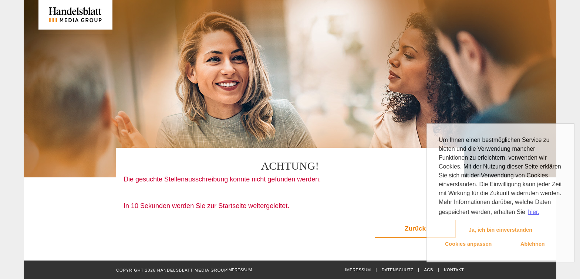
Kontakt (454, 270)
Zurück (415, 228)
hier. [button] (533, 212)
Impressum (358, 270)
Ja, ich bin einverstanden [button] (500, 230)
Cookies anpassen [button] (468, 244)
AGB (428, 270)
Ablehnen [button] (532, 244)
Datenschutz (397, 270)
